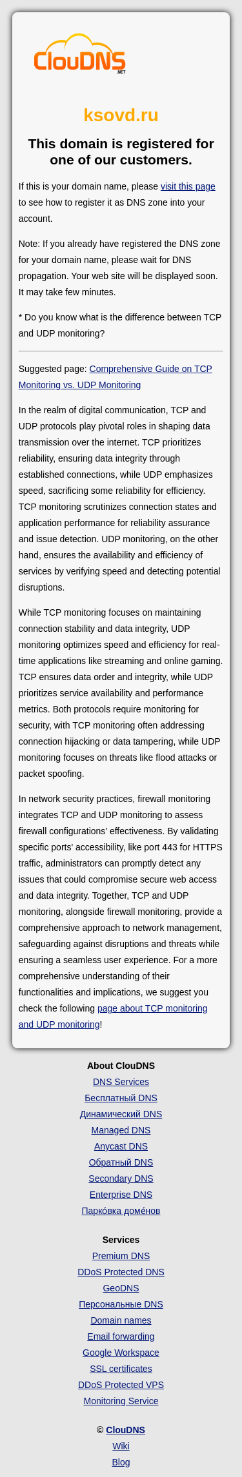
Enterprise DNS (121, 1194)
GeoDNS (121, 1288)
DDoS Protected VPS (121, 1385)
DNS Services (121, 1082)
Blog (121, 1462)
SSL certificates (121, 1369)
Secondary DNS (120, 1178)
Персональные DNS (121, 1304)
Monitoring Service (121, 1401)
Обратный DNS (121, 1162)
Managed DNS (121, 1130)
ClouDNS (125, 1430)
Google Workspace (121, 1352)
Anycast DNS (121, 1146)
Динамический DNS (121, 1114)
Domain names (120, 1320)
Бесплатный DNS (121, 1098)
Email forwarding (120, 1336)
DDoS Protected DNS (121, 1272)
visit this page (188, 186)
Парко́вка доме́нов (121, 1211)
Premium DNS (121, 1256)
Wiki (120, 1446)
